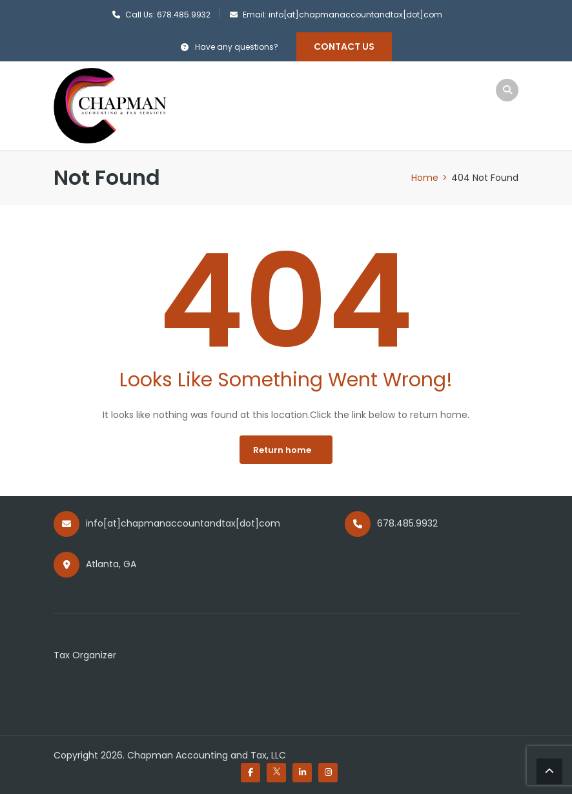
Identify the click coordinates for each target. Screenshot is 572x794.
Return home (282, 450)
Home (424, 177)
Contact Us (344, 46)
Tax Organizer (85, 655)
